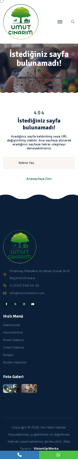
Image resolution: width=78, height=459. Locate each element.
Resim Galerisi (13, 340)
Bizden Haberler (15, 362)
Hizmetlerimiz (13, 332)
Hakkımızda (11, 325)
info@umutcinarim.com (27, 293)
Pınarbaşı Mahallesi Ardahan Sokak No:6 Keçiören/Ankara (40, 274)
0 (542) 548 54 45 (24, 285)
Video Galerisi (13, 347)
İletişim (8, 355)
